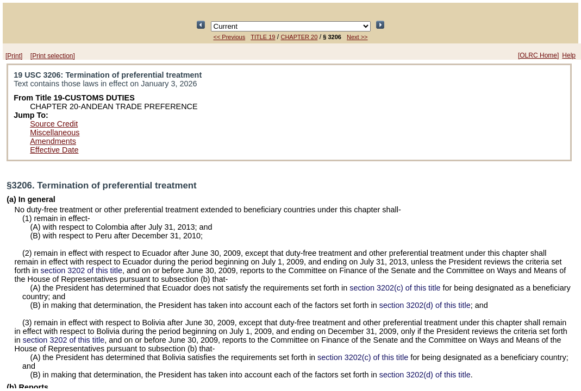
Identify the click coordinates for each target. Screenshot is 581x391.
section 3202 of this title (81, 270)
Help (569, 55)
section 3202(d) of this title (425, 305)
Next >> (357, 37)
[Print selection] (52, 56)
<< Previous (229, 37)
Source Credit (54, 123)
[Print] (13, 56)
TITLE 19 (263, 37)
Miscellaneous (54, 132)
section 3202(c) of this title (394, 287)
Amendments (53, 141)
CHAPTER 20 (298, 37)
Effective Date (54, 150)
